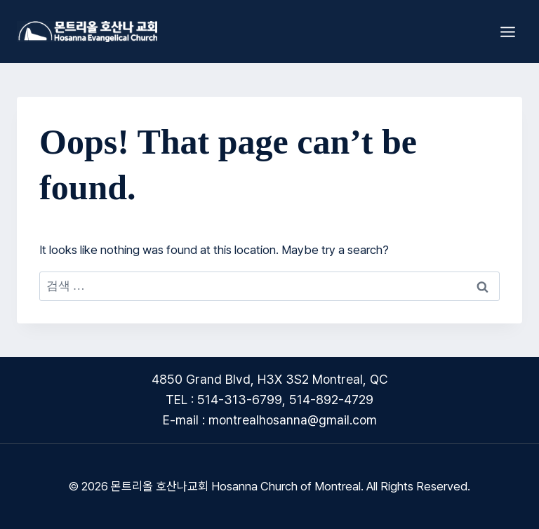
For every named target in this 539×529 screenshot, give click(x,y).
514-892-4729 (331, 399)
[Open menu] (507, 31)
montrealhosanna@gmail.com (292, 420)
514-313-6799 (239, 399)
